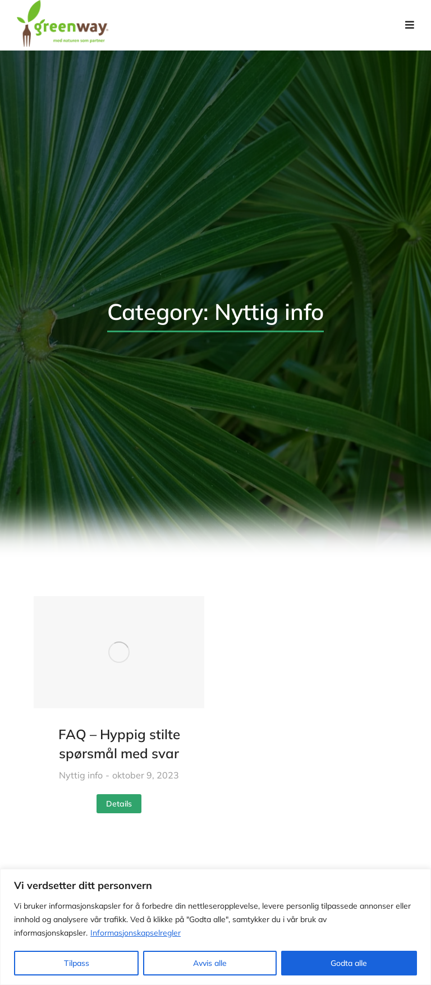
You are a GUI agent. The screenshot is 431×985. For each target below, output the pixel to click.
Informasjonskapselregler (135, 933)
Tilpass (76, 963)
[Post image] (119, 652)
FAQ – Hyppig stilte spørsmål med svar (119, 744)
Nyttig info (81, 775)
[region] (215, 927)
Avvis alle (210, 963)
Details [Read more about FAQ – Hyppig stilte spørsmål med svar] (119, 804)
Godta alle (349, 963)
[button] (409, 25)
